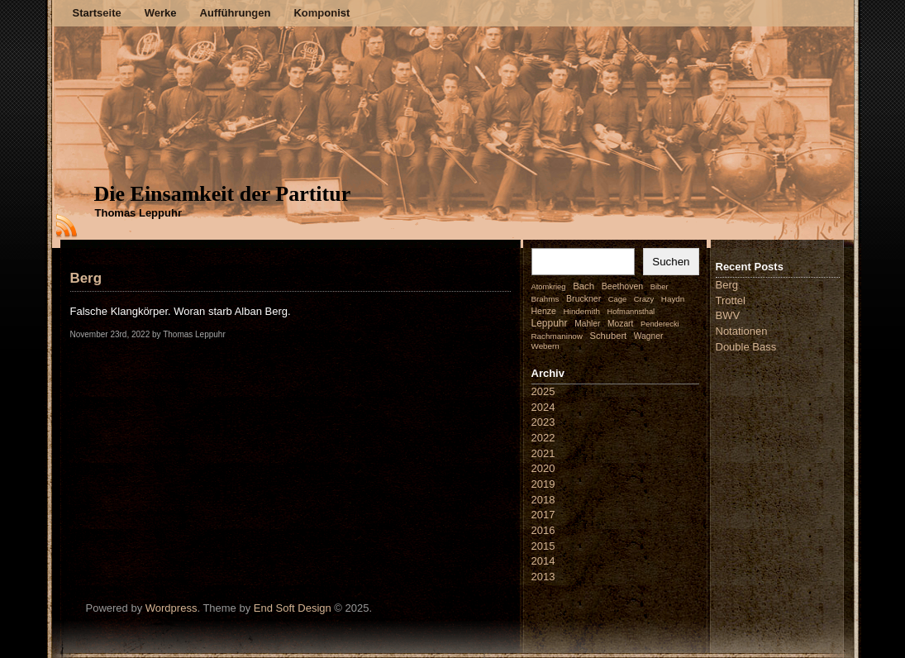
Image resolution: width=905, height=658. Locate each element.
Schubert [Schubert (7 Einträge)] (608, 336)
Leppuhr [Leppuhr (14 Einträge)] (549, 323)
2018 (543, 500)
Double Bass (746, 347)
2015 (543, 546)
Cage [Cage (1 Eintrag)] (617, 299)
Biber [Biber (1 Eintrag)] (659, 287)
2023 (543, 422)
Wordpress (171, 608)
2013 (543, 576)
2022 (543, 438)
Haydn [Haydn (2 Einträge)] (673, 298)
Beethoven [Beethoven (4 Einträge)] (622, 286)
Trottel (730, 300)
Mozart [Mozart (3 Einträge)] (620, 323)
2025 (543, 391)
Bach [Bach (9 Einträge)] (583, 286)
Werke (161, 13)
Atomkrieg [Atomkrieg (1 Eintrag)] (548, 287)
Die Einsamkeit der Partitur (222, 194)
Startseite (97, 13)
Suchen (670, 261)
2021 (543, 453)
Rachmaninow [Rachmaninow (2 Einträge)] (557, 336)
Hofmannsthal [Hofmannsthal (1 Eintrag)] (631, 312)
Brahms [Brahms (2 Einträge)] (545, 298)
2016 (543, 530)
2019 (543, 484)
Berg (86, 278)
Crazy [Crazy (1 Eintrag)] (644, 299)
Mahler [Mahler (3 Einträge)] (587, 323)
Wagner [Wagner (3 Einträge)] (648, 336)
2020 (543, 468)
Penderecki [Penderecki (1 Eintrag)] (660, 324)
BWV (728, 315)
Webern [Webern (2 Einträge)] (545, 345)
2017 (543, 514)
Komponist (321, 13)
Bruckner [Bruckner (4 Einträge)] (583, 298)
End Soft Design (292, 608)
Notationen (742, 331)
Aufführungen (235, 13)
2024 (543, 407)
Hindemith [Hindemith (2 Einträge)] (582, 311)
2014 (543, 561)
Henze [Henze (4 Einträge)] (543, 311)
